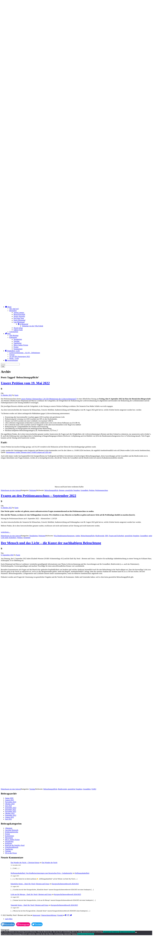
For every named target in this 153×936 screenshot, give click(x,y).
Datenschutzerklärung (48, 915)
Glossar (12, 355)
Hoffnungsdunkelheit (82, 873)
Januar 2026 (9, 798)
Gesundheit (84, 490)
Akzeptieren (107, 932)
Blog (8, 333)
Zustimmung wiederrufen (86, 934)
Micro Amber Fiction (21, 345)
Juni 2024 (8, 806)
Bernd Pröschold (19, 314)
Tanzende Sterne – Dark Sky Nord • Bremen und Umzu (29, 905)
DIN (106, 536)
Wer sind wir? (14, 309)
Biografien (13, 311)
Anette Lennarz (19, 312)
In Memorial (23, 324)
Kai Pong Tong (19, 318)
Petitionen (32, 490)
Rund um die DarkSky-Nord (14, 845)
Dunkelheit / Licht (12, 351)
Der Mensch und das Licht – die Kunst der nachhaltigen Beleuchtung (51, 543)
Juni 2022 (8, 819)
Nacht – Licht (14, 358)
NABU (93, 789)
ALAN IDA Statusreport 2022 (19, 356)
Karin (16, 395)
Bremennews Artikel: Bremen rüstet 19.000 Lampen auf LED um (28, 452)
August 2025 (9, 800)
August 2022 (9, 817)
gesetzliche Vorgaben (72, 490)
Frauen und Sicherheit (116, 536)
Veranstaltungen (11, 360)
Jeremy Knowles (19, 316)
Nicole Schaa (18, 328)
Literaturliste (13, 332)
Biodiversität (99, 536)
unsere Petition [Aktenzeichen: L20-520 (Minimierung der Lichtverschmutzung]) (49, 399)
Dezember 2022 (10, 809)
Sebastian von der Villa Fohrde (32, 326)
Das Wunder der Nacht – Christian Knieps (25, 862)
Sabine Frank (18, 330)
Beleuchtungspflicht (51, 490)
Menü (8, 307)
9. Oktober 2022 (6, 395)
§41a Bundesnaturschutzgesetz (64, 536)
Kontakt (60, 915)
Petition (91, 490)
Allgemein (8, 828)
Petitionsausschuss (101, 490)
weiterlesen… (5, 532)
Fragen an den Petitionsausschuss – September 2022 (38, 496)
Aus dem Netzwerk (11, 830)
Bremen (61, 490)
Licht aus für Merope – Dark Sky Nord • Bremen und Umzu (31, 894)
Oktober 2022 (9, 813)
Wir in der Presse (11, 853)
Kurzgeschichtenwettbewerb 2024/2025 (65, 884)
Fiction (16, 347)
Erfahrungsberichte (11, 832)
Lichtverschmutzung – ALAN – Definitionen (24, 353)
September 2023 (10, 808)
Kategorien (13, 337)
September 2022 (10, 815)
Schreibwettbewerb (11, 847)
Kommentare (18, 349)
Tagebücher (17, 343)
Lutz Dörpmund (19, 322)
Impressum (36, 915)
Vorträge (16, 341)
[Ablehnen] (136, 932)
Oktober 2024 (9, 804)
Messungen (9, 838)
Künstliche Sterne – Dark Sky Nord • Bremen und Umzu (30, 884)
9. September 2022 (7, 555)
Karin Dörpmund (19, 320)
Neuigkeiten (18, 339)
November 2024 (10, 802)
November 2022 (10, 811)
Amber (77, 536)
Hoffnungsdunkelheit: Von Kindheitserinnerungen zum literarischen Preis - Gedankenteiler (41, 873)
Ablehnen (116, 932)
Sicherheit (26, 538)
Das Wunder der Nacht (49, 862)
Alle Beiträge (13, 335)
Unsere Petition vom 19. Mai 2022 (25, 383)
